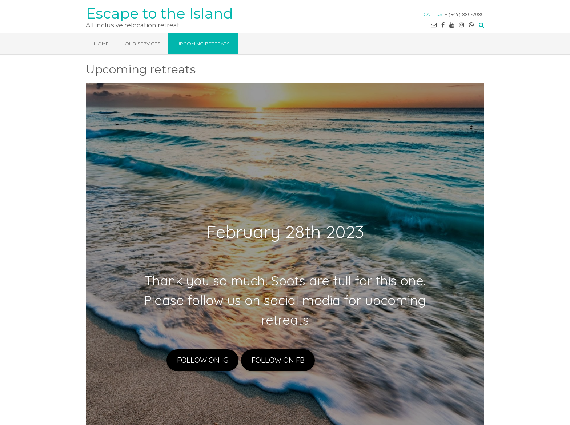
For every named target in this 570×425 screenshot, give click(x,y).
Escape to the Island (159, 12)
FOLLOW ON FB (278, 360)
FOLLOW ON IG (202, 360)
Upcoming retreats (203, 43)
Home (101, 43)
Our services (142, 43)
